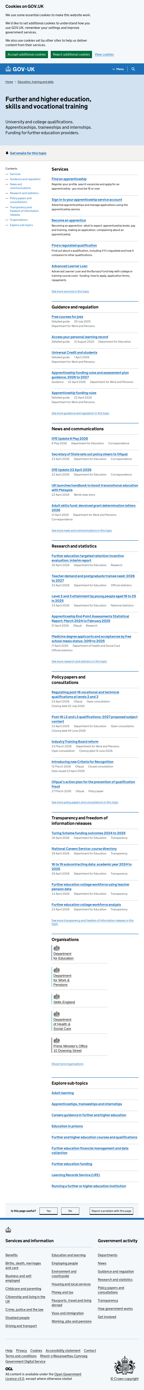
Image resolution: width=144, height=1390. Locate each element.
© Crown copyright (124, 1379)
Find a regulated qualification (74, 245)
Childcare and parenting (23, 1289)
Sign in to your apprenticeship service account (87, 200)
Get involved (107, 1317)
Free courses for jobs (67, 317)
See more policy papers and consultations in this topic (85, 802)
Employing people (65, 1263)
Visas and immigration (68, 1313)
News (102, 1263)
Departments (107, 1255)
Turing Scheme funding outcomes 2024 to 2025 (89, 833)
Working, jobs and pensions (72, 1321)
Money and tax (62, 1292)
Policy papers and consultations (21, 200)
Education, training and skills (36, 82)
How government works (115, 1308)
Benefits (11, 1255)
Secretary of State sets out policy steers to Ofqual (90, 454)
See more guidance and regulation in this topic (80, 413)
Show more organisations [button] (67, 1064)
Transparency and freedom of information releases (24, 211)
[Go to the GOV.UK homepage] (20, 69)
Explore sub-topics (21, 225)
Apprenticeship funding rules (74, 393)
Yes (52, 1211)
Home (9, 82)
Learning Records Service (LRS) (76, 1175)
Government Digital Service (25, 1361)
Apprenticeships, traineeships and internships (87, 1104)
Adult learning (63, 1093)
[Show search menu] (133, 69)
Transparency (108, 1300)
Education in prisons (67, 1126)
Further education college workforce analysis (86, 905)
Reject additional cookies (71, 54)
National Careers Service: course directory (84, 849)
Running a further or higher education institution (89, 1186)
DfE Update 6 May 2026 (70, 438)
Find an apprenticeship (69, 179)
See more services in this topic (70, 291)
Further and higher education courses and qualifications (94, 1137)
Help (9, 1350)
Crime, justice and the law (24, 1309)
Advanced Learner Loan (70, 266)
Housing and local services (71, 1284)
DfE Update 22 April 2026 (71, 470)
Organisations (19, 219)
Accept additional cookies (27, 54)
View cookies (104, 54)
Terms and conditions (21, 1356)
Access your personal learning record (80, 337)
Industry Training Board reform (75, 741)
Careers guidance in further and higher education (89, 1115)
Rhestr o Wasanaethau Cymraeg (63, 1356)
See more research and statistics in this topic (79, 661)
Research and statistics (24, 193)
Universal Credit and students (74, 352)
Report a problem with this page (111, 1211)
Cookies (36, 1350)
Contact (90, 1350)
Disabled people (17, 1318)
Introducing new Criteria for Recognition (83, 762)
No (73, 1211)
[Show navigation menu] (118, 69)
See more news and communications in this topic (82, 530)
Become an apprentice (69, 220)
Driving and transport (21, 1326)
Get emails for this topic (28, 153)
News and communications (20, 186)
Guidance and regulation (25, 179)
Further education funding (72, 1164)
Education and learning (69, 1255)
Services (15, 174)
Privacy (21, 1350)
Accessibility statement (63, 1350)
